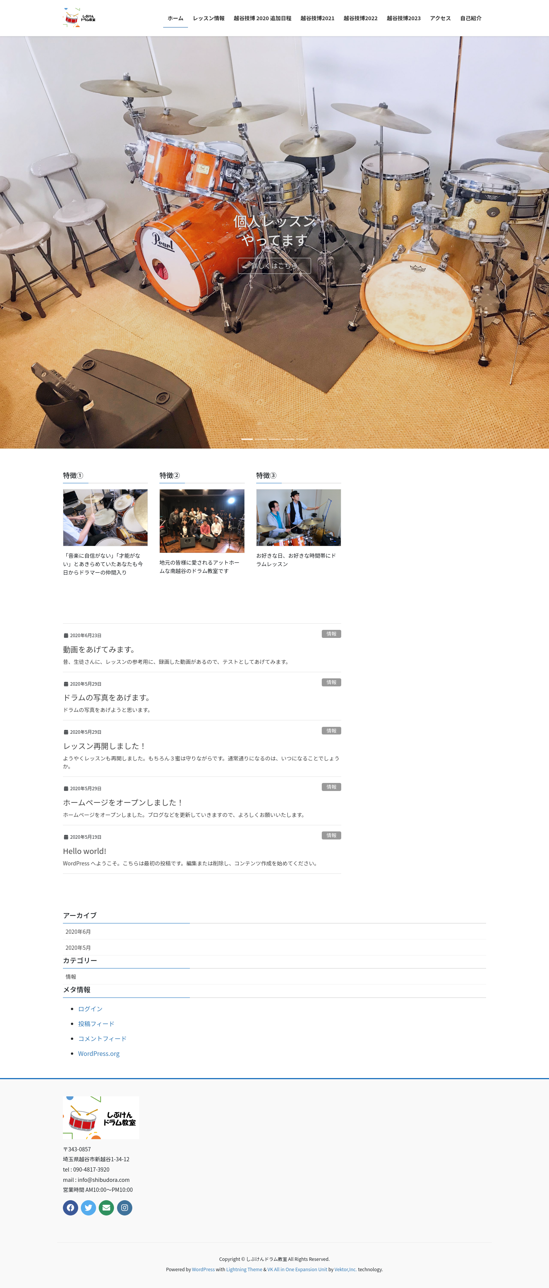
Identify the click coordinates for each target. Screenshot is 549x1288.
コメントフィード (102, 1038)
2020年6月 (78, 931)
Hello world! (84, 850)
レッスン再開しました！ (105, 745)
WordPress (203, 1269)
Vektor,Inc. (345, 1269)
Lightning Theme (244, 1269)
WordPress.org (99, 1053)
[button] (41, 242)
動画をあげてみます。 (100, 649)
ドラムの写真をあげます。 (108, 697)
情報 (332, 633)
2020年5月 (78, 947)
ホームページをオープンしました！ (123, 802)
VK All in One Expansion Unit (297, 1269)
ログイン (90, 1008)
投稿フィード (96, 1023)
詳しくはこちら (275, 266)
